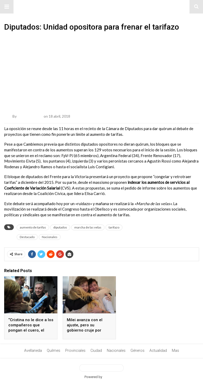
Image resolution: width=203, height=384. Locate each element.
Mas (175, 350)
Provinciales (75, 350)
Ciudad (96, 350)
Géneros (137, 350)
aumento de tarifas (33, 227)
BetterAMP (111, 377)
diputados (60, 227)
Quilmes (53, 350)
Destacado (27, 237)
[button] (7, 7)
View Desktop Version (101, 368)
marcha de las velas (87, 227)
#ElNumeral (101, 7)
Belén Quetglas (30, 116)
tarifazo (114, 227)
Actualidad (158, 350)
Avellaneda (33, 350)
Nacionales (49, 237)
